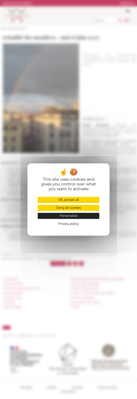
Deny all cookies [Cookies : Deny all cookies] (68, 208)
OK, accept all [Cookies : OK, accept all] (68, 200)
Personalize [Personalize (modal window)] (68, 216)
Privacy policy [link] (68, 224)
